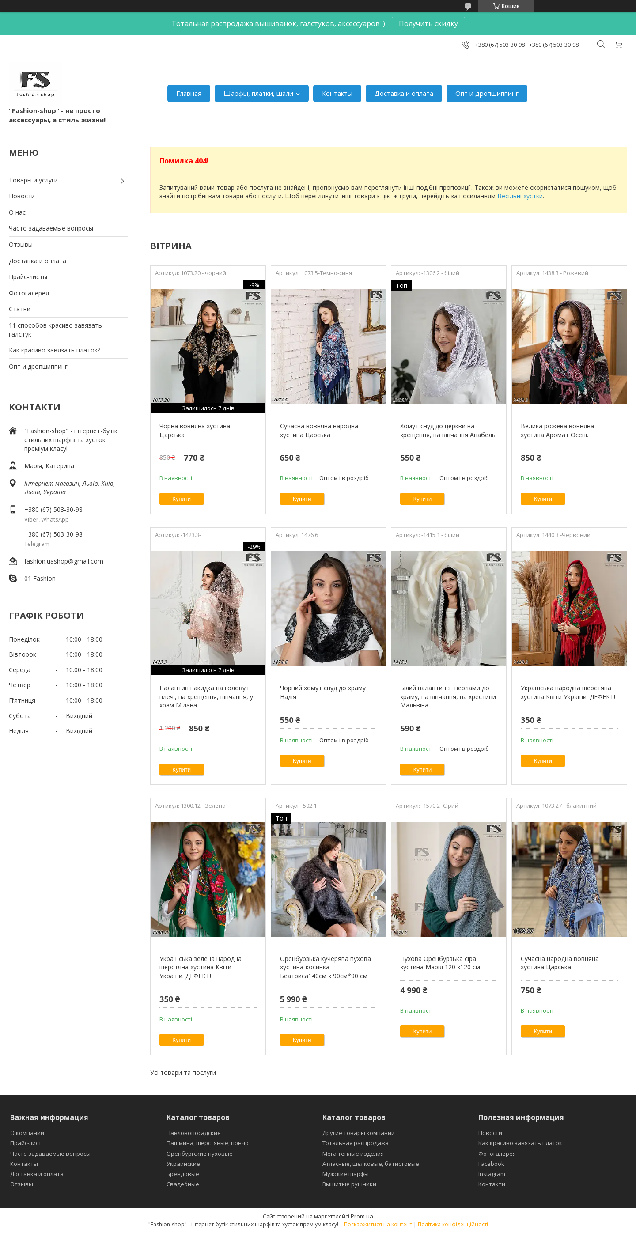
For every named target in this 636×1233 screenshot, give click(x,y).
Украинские (183, 1164)
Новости (22, 196)
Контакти (491, 1184)
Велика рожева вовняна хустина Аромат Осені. (557, 430)
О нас (17, 212)
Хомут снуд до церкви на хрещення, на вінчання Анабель (448, 430)
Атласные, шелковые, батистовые (370, 1164)
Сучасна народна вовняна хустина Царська (560, 963)
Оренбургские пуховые (200, 1153)
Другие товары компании (358, 1133)
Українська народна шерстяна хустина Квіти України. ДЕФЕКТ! (568, 692)
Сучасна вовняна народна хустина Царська (319, 430)
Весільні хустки (520, 196)
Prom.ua (362, 1216)
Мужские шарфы (345, 1174)
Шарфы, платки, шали (258, 93)
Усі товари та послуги (183, 1072)
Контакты (337, 93)
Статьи (19, 309)
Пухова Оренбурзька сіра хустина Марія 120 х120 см (440, 963)
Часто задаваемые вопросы (51, 228)
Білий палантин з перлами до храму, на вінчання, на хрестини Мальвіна (448, 696)
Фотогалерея (29, 293)
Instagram (491, 1174)
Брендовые (183, 1174)
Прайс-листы (28, 276)
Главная (188, 93)
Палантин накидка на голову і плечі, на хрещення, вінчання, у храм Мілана (206, 696)
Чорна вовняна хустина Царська (194, 430)
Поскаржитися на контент (378, 1224)
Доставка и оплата (404, 93)
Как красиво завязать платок (520, 1143)
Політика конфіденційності (453, 1224)
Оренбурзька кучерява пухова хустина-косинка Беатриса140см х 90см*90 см (325, 967)
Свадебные (183, 1184)
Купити (181, 498)
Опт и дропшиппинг (487, 93)
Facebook (491, 1164)
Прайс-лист (26, 1143)
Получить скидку (428, 23)
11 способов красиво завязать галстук (55, 329)
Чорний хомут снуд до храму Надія (323, 692)
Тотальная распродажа (355, 1143)
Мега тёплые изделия (353, 1153)
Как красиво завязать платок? (54, 350)
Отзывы (21, 244)
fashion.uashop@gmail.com (63, 561)
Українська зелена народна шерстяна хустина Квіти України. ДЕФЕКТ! (200, 967)
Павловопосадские (194, 1133)
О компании (27, 1133)
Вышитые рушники (349, 1184)
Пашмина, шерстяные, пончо (208, 1143)
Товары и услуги (33, 180)
